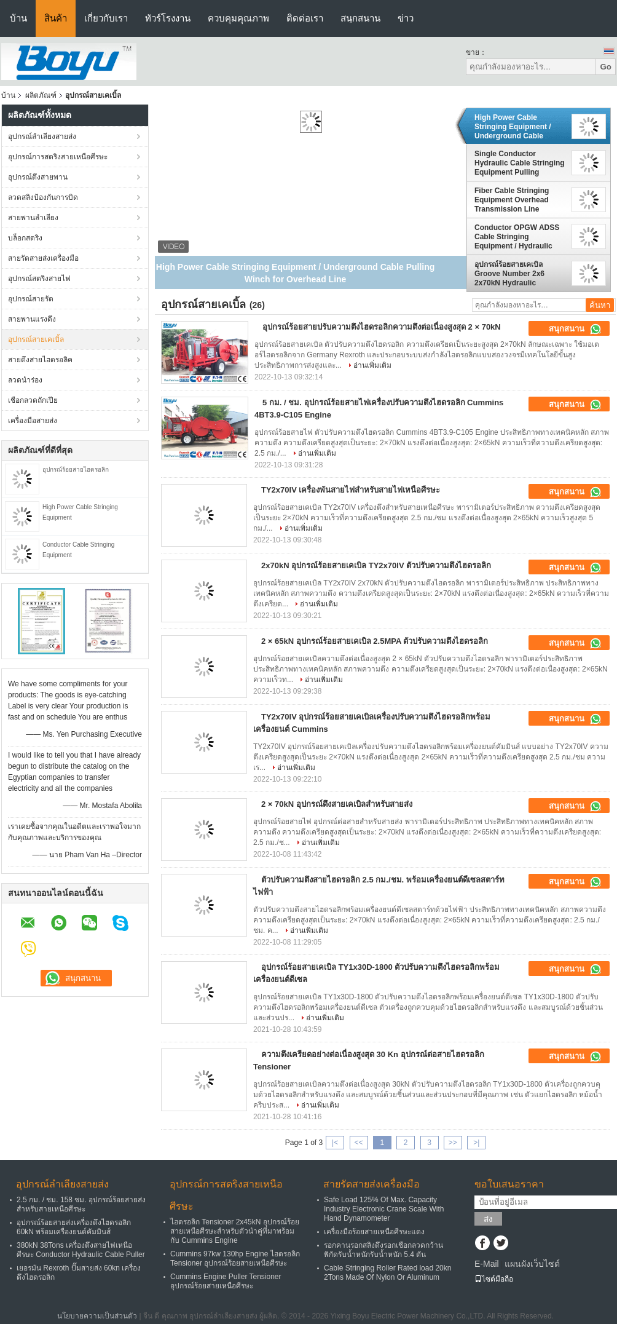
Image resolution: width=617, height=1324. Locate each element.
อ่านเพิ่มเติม (372, 365)
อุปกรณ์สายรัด (30, 299)
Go (605, 66)
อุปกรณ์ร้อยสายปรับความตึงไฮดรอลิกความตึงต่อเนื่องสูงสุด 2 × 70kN (381, 326)
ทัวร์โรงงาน (168, 18)
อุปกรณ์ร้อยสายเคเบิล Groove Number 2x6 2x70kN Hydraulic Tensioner (509, 273)
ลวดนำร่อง (25, 380)
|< (335, 1142)
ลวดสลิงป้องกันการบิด (43, 197)
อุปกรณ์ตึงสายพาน (38, 177)
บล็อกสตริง (25, 238)
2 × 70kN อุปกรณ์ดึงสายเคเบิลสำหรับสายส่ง (336, 804)
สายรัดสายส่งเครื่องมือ (43, 258)
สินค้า (55, 18)
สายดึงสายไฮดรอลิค (40, 359)
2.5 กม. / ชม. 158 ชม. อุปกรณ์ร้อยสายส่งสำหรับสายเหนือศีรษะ (81, 1204)
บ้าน (18, 18)
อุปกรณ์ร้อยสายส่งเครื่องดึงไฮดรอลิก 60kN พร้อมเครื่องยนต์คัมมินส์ (74, 1227)
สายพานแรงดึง (32, 319)
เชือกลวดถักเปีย (33, 400)
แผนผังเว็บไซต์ (532, 1264)
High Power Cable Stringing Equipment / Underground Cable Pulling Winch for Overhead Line (512, 126)
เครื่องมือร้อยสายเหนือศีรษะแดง (374, 1231)
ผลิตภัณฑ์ (41, 95)
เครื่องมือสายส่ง (32, 420)
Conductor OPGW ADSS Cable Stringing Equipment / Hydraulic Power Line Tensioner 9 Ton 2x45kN (516, 236)
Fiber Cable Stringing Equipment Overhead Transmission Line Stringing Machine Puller (517, 199)
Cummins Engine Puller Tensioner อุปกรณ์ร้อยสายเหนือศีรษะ (225, 1281)
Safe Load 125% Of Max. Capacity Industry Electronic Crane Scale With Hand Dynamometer (384, 1209)
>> (453, 1142)
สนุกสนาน (360, 18)
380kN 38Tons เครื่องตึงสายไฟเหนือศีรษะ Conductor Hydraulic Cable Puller (81, 1250)
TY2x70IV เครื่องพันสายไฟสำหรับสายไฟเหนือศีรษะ (350, 489)
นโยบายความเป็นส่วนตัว (97, 1316)
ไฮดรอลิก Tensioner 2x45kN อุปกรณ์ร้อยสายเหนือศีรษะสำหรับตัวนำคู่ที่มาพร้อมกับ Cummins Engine (234, 1231)
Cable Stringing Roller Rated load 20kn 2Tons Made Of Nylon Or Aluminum (387, 1273)
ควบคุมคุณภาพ (238, 18)
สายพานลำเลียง (33, 217)
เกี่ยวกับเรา (106, 18)
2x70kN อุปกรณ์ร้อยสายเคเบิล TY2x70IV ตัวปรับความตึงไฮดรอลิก (376, 565)
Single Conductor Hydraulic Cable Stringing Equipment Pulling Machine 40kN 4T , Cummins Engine (519, 162)
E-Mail (486, 1264)
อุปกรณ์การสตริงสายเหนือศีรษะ (58, 157)
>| (476, 1142)
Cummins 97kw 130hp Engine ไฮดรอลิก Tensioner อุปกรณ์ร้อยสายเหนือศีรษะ (235, 1258)
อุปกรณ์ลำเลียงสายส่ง (42, 136)
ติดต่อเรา (304, 18)
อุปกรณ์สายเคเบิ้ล (36, 339)
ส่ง (488, 1219)
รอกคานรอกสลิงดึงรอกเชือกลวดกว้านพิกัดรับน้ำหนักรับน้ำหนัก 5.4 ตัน (383, 1250)
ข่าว (406, 18)
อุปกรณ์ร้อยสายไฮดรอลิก (75, 469)
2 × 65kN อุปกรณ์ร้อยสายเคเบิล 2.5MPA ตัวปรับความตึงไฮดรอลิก (374, 641)
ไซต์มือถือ (493, 1279)
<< (358, 1142)
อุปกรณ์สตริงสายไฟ (39, 278)
